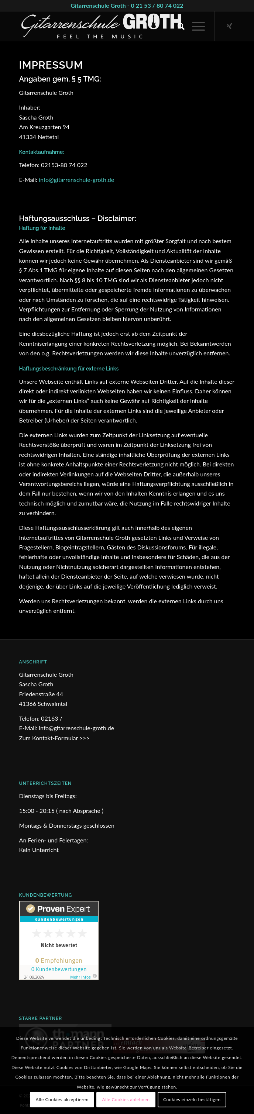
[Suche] (177, 26)
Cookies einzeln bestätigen (192, 1099)
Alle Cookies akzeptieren (62, 1099)
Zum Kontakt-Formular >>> (54, 737)
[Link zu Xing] (229, 26)
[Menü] (195, 26)
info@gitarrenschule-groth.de (76, 179)
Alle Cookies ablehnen (126, 1099)
